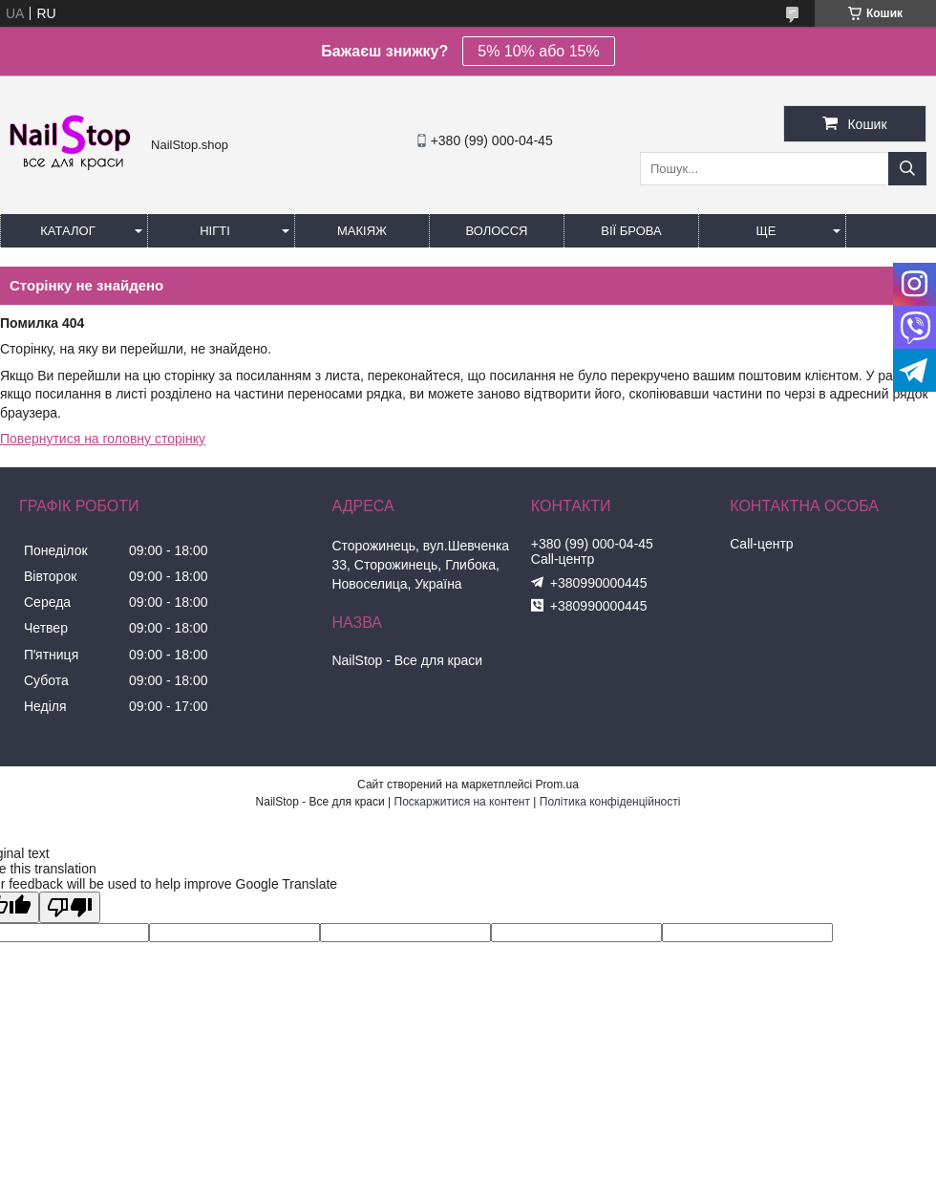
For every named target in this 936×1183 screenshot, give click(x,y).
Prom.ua (557, 784)
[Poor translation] (69, 907)
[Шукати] (907, 168)
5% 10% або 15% (538, 51)
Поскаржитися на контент (462, 801)
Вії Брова (631, 231)
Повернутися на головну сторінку (102, 438)
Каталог (67, 231)
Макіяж (362, 231)
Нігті (215, 231)
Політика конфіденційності (610, 801)
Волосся (496, 231)
